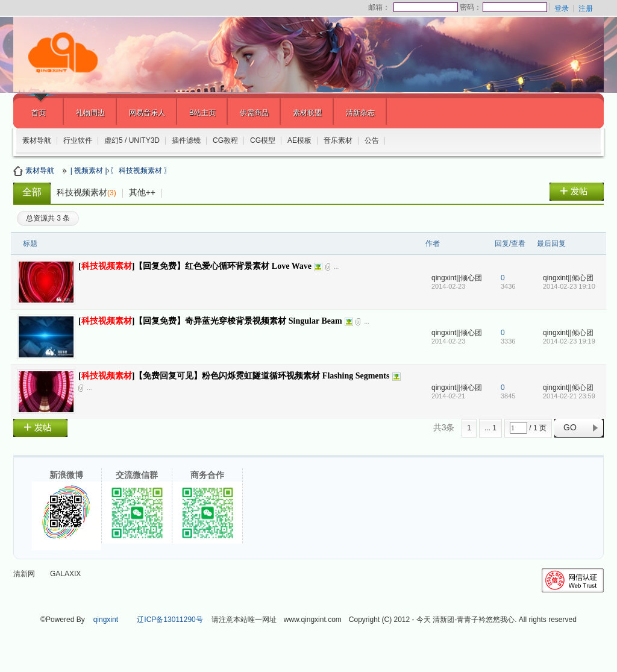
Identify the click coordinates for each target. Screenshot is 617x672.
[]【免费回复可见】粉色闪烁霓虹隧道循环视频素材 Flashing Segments (233, 375)
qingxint (105, 619)
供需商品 (254, 112)
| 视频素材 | (88, 170)
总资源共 (48, 218)
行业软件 (77, 140)
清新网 (24, 574)
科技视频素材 (86, 192)
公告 (372, 140)
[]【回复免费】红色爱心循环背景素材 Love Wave (195, 266)
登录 (561, 8)
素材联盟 (307, 112)
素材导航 (36, 140)
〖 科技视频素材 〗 (141, 170)
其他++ (142, 192)
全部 (32, 192)
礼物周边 (90, 112)
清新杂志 (360, 112)
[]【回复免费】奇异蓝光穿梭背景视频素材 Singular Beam (210, 320)
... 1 (490, 428)
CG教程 (225, 140)
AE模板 (299, 140)
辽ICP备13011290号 (169, 619)
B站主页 (202, 112)
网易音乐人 (147, 112)
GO (570, 427)
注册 (585, 8)
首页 (38, 112)
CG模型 (262, 140)
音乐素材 (338, 140)
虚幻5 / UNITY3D (132, 140)
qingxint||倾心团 (456, 278)
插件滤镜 (186, 140)
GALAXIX (65, 574)
